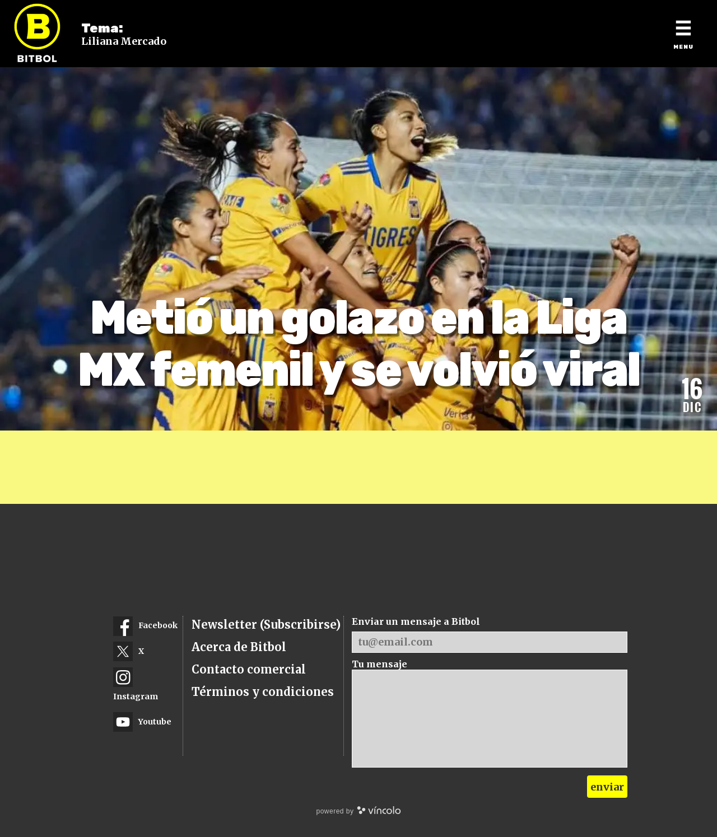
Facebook (145, 626)
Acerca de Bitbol (239, 647)
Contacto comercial (249, 669)
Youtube (142, 722)
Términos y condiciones (263, 692)
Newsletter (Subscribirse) (266, 625)
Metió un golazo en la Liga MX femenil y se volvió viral (359, 343)
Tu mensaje (379, 664)
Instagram (135, 684)
